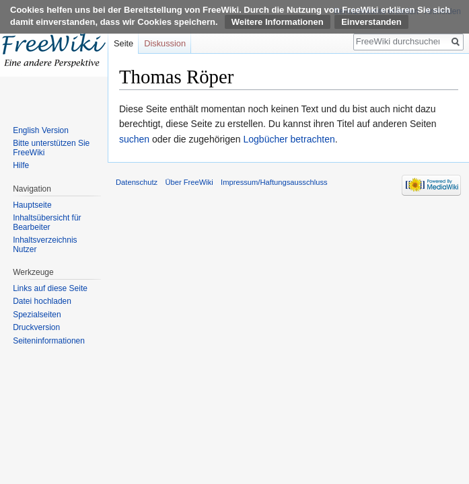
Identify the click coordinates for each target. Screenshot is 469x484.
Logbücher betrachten (288, 139)
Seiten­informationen (49, 341)
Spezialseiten (37, 314)
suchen (134, 139)
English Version (41, 130)
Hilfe (21, 165)
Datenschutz (136, 182)
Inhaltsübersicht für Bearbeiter (47, 222)
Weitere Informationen (277, 22)
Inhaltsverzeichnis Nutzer (45, 244)
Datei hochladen (42, 301)
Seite (123, 43)
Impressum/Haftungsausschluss (274, 182)
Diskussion (165, 43)
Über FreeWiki (189, 182)
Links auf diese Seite (50, 288)
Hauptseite (32, 205)
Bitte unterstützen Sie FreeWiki (51, 147)
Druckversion (36, 327)
